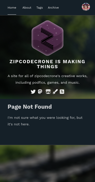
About (26, 7)
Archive (53, 7)
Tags (39, 7)
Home (12, 7)
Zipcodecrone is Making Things (48, 64)
